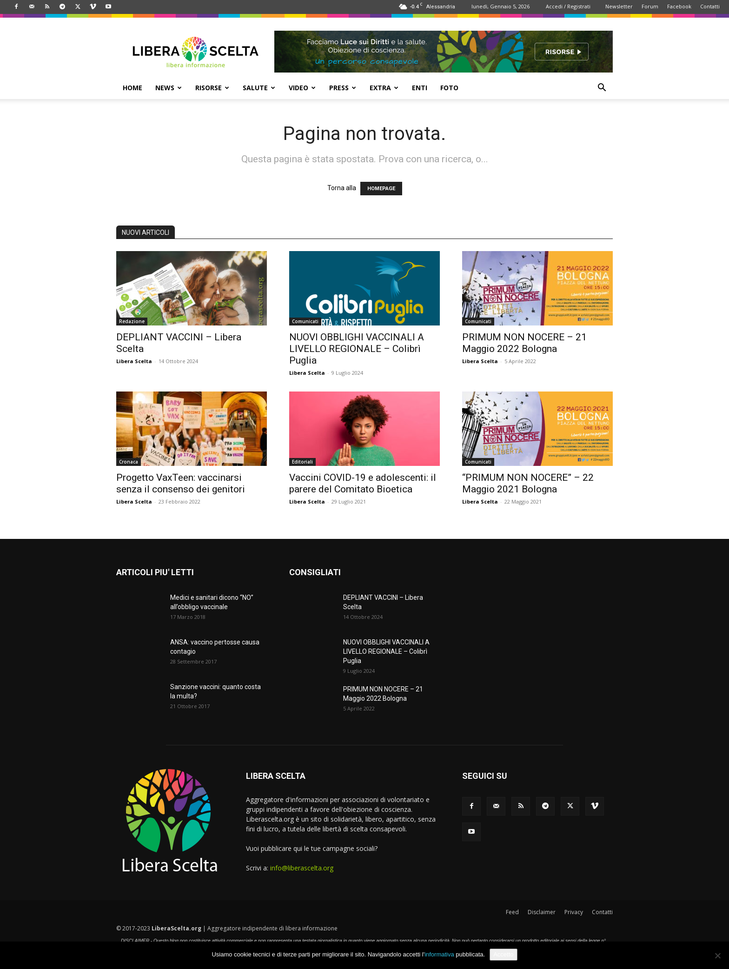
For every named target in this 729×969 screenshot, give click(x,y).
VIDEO (302, 87)
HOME (132, 87)
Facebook (679, 6)
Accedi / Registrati (568, 6)
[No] (717, 955)
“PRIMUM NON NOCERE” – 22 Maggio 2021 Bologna (528, 483)
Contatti (710, 6)
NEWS (168, 87)
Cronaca (128, 461)
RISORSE (212, 87)
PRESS (342, 87)
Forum (650, 6)
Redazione (132, 321)
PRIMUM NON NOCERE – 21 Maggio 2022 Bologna (524, 343)
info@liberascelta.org (301, 867)
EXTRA (384, 87)
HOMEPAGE (381, 189)
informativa (439, 954)
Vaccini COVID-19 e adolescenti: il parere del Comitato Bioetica (362, 483)
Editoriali (302, 461)
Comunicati (305, 321)
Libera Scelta (134, 361)
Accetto (503, 954)
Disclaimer (542, 912)
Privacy (573, 912)
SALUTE (259, 87)
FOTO (449, 87)
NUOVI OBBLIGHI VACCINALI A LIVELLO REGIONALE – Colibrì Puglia (356, 349)
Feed (512, 912)
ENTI (419, 87)
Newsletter (619, 6)
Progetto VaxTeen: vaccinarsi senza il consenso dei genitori (180, 483)
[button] (601, 88)
